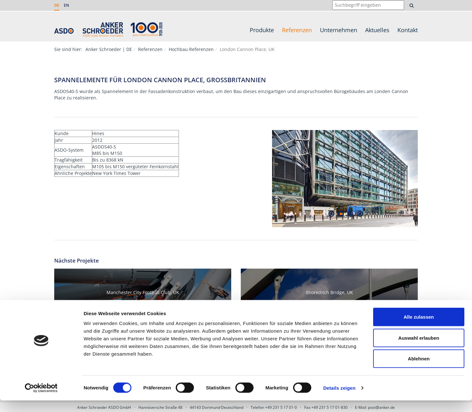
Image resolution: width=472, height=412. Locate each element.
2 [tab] (341, 214)
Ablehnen (419, 370)
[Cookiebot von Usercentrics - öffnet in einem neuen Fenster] (41, 399)
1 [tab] (331, 214)
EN (66, 5)
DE (56, 5)
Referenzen (297, 30)
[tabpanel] (345, 178)
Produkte (262, 30)
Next (422, 179)
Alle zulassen (418, 328)
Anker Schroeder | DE (108, 49)
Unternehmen (338, 30)
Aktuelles (377, 30)
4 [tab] (360, 214)
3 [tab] (350, 214)
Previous (267, 179)
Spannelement (117, 91)
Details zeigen (339, 399)
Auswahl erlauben (418, 349)
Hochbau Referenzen (191, 49)
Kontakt (407, 30)
